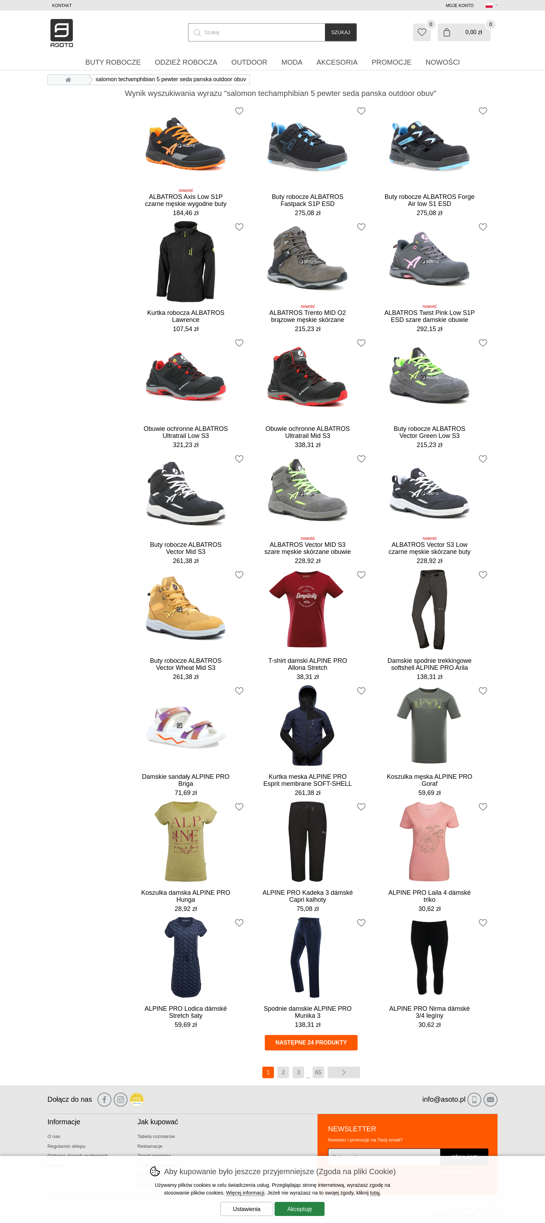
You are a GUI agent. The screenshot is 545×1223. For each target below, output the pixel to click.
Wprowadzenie (70, 79)
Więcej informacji (245, 1193)
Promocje (391, 62)
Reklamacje (149, 1146)
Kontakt (62, 5)
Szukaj (340, 32)
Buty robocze (113, 62)
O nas (53, 1136)
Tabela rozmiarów (156, 1136)
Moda (291, 62)
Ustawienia (247, 1209)
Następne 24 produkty (311, 1043)
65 (318, 1072)
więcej (344, 1072)
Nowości (442, 62)
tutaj (374, 1193)
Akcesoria (337, 62)
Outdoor (249, 62)
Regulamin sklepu (66, 1146)
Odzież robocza (186, 62)
